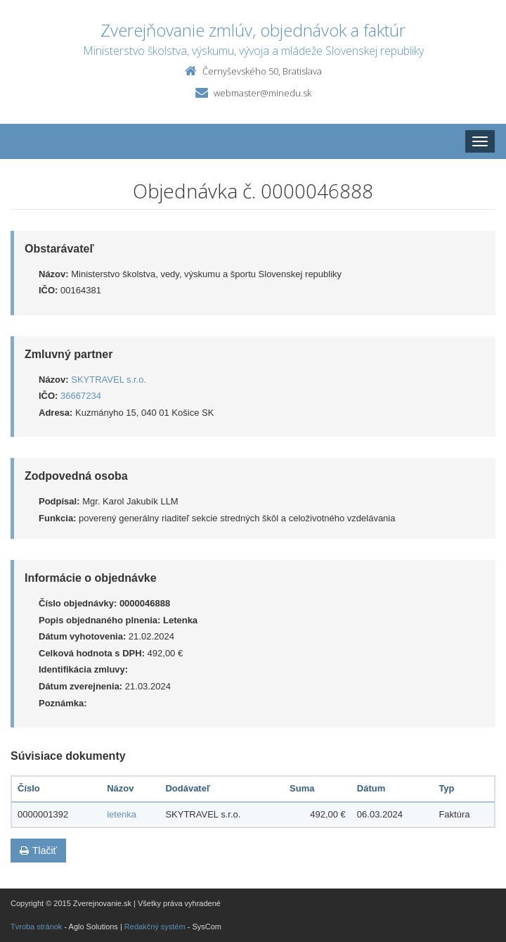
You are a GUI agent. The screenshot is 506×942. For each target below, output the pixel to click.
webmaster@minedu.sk (262, 93)
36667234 (80, 395)
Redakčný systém (155, 926)
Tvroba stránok (36, 926)
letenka (121, 814)
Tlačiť (38, 850)
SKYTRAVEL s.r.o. (108, 379)
